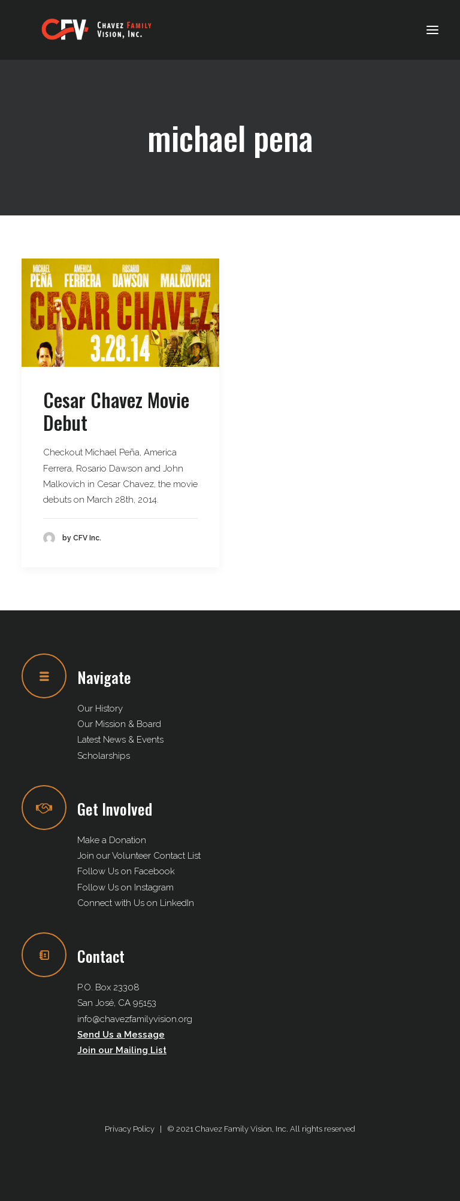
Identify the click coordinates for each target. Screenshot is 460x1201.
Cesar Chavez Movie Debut (116, 410)
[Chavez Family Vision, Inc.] (96, 30)
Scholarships (103, 755)
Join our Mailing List (122, 1050)
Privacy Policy (130, 1128)
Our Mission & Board (119, 724)
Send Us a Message (121, 1034)
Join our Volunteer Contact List (139, 855)
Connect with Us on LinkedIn (135, 903)
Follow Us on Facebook (126, 871)
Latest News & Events (120, 739)
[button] (432, 30)
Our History (100, 708)
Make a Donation (111, 840)
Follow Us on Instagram (125, 887)
